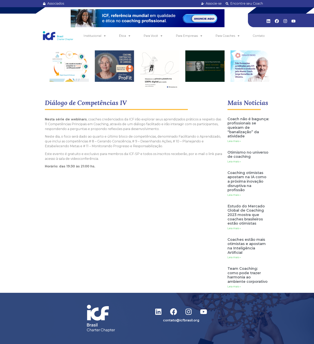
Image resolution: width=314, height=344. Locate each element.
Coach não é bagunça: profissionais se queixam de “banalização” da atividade (248, 127)
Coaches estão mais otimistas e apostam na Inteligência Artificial (246, 246)
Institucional (95, 35)
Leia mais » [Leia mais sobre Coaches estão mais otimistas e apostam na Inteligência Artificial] (234, 257)
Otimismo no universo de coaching (247, 154)
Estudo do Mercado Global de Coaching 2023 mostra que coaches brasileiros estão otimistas (246, 215)
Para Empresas (189, 35)
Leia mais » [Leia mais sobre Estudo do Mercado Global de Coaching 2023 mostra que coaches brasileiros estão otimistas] (234, 228)
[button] (147, 18)
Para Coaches (227, 35)
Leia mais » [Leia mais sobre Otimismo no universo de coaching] (234, 161)
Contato (259, 36)
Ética (125, 35)
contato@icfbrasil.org (181, 320)
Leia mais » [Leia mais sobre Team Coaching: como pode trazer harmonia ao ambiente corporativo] (234, 286)
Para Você (153, 35)
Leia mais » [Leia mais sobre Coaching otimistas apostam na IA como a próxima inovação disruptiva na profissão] (234, 194)
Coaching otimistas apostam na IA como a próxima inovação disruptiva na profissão (246, 181)
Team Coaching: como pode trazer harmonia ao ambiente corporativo (247, 275)
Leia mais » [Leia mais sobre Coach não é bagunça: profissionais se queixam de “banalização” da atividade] (234, 141)
